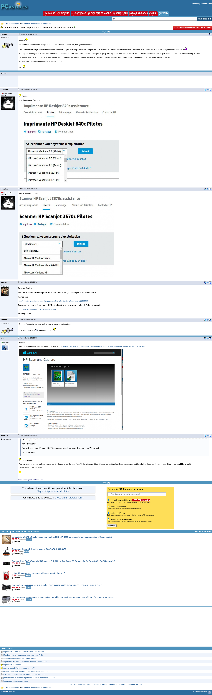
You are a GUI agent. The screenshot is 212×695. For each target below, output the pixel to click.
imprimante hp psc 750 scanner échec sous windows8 (24, 652)
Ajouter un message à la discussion (192, 28)
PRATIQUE (63, 14)
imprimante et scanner (12, 665)
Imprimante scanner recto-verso (15, 681)
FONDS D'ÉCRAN (139, 14)
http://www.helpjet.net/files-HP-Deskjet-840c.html (37, 309)
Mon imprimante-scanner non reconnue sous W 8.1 (23, 655)
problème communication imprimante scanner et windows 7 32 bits (29, 678)
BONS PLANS (120, 14)
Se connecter (206, 4)
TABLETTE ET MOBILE (99, 14)
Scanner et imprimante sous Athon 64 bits (19, 658)
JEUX (153, 14)
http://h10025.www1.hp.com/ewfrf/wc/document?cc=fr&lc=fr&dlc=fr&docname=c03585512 (53, 301)
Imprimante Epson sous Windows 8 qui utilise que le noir (25, 661)
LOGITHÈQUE (78, 14)
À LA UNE (49, 14)
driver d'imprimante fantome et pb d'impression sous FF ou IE (27, 671)
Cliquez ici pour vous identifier (53, 491)
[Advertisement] (106, 628)
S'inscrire (195, 4)
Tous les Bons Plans (202, 531)
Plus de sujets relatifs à (106, 684)
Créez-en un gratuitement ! (69, 497)
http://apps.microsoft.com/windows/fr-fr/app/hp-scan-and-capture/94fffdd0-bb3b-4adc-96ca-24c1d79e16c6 (104, 346)
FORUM (163, 14)
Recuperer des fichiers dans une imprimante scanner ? (24, 674)
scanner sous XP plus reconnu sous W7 (18, 668)
